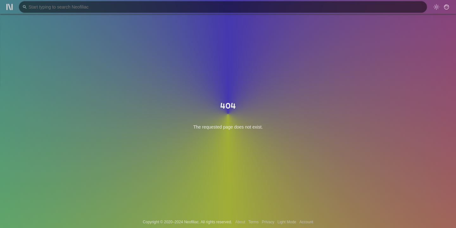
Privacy (268, 222)
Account (306, 222)
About (240, 222)
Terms (253, 222)
